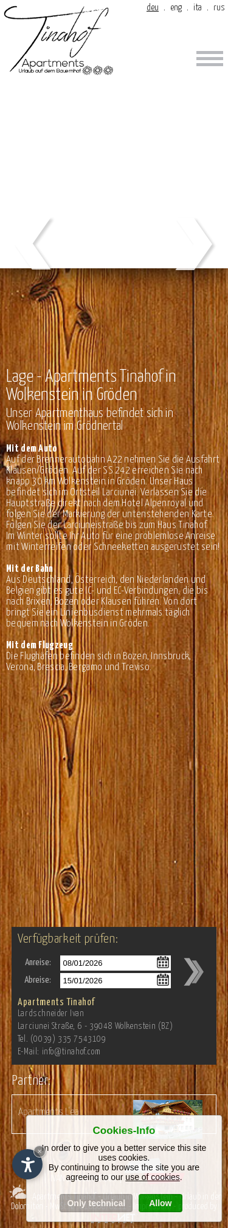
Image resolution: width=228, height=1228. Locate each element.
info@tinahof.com (71, 1052)
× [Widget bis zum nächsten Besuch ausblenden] (39, 1151)
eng (176, 7)
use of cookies (152, 1177)
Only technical (96, 1203)
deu (153, 7)
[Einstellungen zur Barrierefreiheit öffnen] (27, 1164)
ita (197, 7)
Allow (160, 1203)
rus (219, 7)
